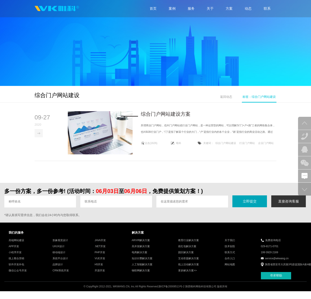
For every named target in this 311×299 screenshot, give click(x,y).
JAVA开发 (100, 240)
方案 (229, 8)
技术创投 (230, 246)
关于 (210, 8)
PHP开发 (100, 252)
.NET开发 (100, 246)
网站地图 (230, 264)
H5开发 (99, 264)
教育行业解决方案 (188, 240)
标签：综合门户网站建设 (259, 96)
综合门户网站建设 (225, 143)
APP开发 (14, 246)
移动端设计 (58, 252)
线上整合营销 (16, 258)
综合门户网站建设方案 (165, 114)
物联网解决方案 (141, 270)
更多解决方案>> (187, 270)
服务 (191, 8)
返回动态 (226, 96)
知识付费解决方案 (142, 258)
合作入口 (230, 258)
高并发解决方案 (141, 246)
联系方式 (230, 252)
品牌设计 (57, 264)
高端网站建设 (16, 240)
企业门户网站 (266, 143)
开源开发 (100, 270)
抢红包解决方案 (187, 246)
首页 (153, 8)
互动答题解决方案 (188, 258)
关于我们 (230, 240)
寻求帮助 (276, 276)
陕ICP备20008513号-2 (171, 286)
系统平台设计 (60, 258)
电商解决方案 (139, 252)
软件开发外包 (16, 264)
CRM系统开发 (60, 270)
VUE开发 (100, 258)
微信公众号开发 (18, 270)
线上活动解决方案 (188, 264)
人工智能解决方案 (142, 264)
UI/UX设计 (58, 246)
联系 (267, 8)
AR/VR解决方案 (141, 240)
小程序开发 (15, 252)
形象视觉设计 (60, 240)
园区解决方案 (186, 252)
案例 (172, 8)
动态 (248, 8)
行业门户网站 (247, 143)
